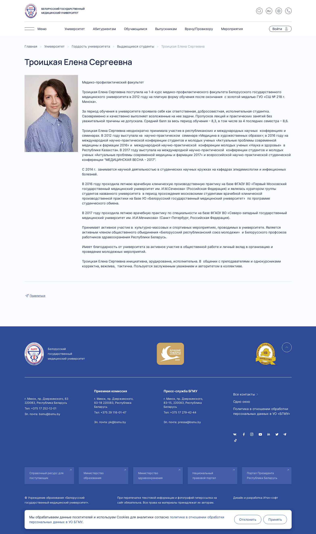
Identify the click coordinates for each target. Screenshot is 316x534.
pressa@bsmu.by (189, 422)
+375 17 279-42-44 (183, 412)
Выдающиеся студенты (135, 46)
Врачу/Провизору (199, 29)
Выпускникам (166, 29)
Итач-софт (270, 497)
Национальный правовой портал (204, 475)
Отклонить (247, 519)
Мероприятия (232, 29)
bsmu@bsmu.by (49, 414)
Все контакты (244, 394)
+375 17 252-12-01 (43, 408)
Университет (74, 29)
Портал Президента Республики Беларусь (262, 475)
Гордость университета (91, 46)
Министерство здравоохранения (150, 475)
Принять (275, 519)
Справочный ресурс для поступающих (46, 475)
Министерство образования (94, 475)
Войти (277, 29)
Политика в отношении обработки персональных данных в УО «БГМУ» (261, 411)
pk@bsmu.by (117, 422)
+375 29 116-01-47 (113, 412)
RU (269, 10)
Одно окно (241, 402)
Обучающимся (135, 29)
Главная (31, 46)
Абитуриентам (104, 29)
